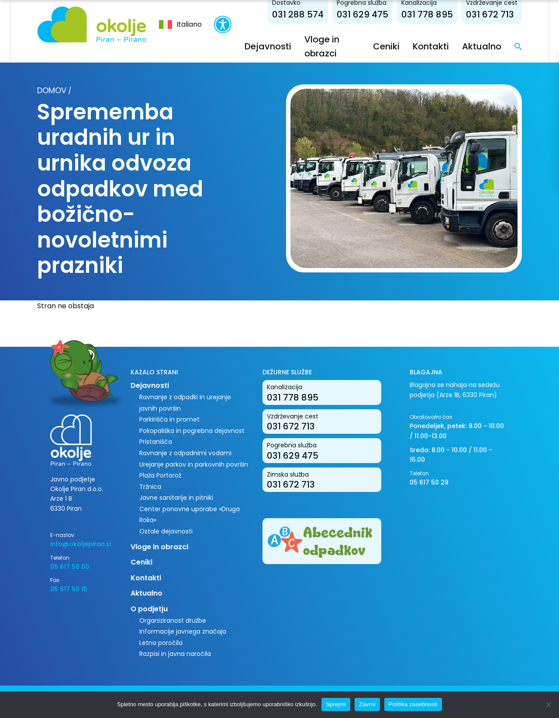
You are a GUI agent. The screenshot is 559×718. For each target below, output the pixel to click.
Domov (51, 90)
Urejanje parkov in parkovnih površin (193, 464)
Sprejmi (336, 704)
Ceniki (386, 46)
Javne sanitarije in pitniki (176, 497)
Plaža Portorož (160, 475)
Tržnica (150, 486)
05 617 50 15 (68, 589)
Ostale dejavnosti (166, 531)
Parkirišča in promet (169, 419)
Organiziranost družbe (172, 620)
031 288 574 (298, 14)
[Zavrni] (548, 704)
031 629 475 (362, 14)
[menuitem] (180, 24)
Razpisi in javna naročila (175, 653)
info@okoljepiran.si (80, 544)
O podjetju (149, 609)
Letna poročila (161, 642)
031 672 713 (490, 14)
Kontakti (431, 46)
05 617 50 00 (69, 566)
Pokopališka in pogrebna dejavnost (192, 430)
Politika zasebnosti (413, 704)
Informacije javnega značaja (182, 631)
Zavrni (367, 704)
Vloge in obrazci (159, 547)
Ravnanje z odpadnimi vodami (185, 453)
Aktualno (481, 46)
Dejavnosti (268, 46)
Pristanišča (155, 441)
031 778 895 (427, 14)
